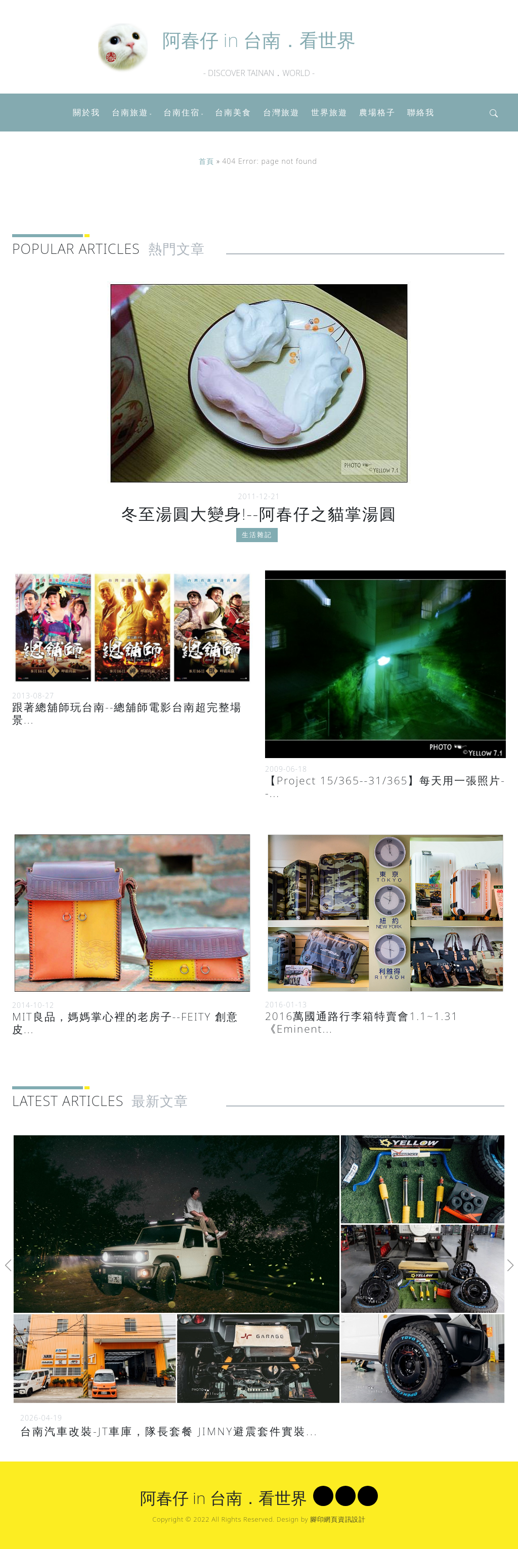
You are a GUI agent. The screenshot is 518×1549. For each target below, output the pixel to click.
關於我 (86, 112)
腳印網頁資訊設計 (338, 1519)
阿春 (259, 40)
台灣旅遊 (281, 112)
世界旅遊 (329, 112)
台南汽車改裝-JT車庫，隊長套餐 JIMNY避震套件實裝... (169, 1431)
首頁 (206, 161)
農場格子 (377, 112)
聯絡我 (421, 112)
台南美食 (233, 112)
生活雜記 (257, 540)
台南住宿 (181, 112)
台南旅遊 (130, 112)
